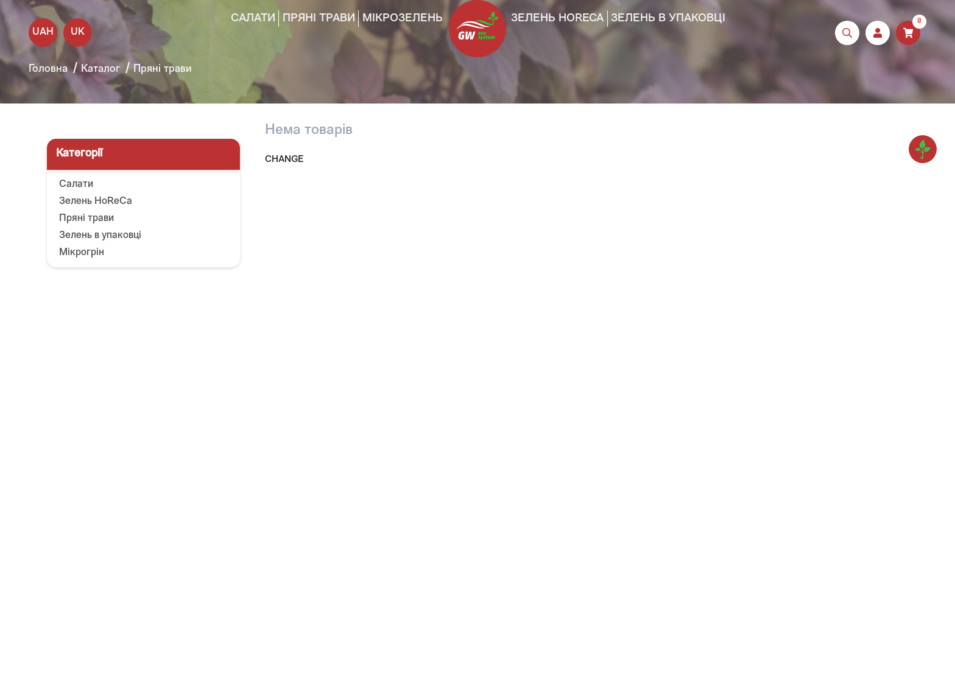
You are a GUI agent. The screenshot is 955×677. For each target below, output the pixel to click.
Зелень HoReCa (557, 18)
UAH (43, 32)
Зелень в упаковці (668, 18)
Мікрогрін (81, 253)
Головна (48, 69)
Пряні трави (319, 18)
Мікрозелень (402, 18)
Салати (253, 18)
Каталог (100, 69)
